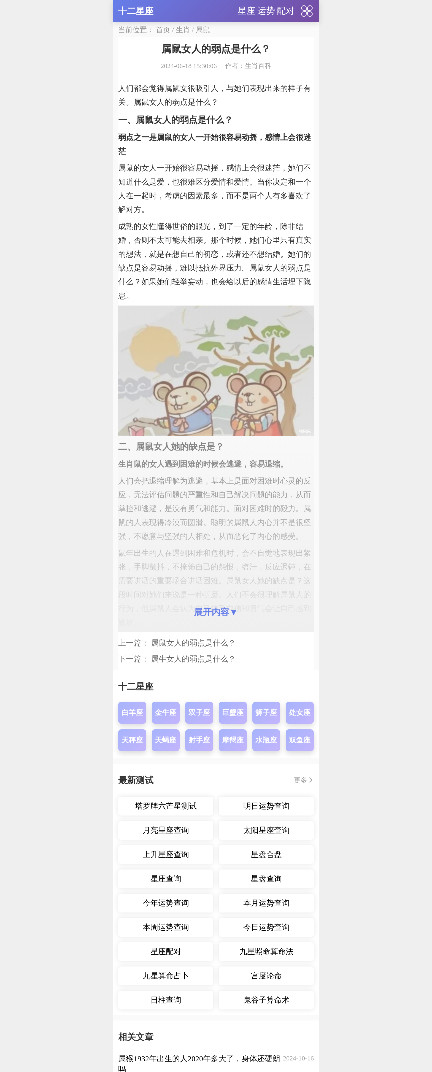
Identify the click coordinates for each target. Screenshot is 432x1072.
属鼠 (203, 30)
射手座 (199, 740)
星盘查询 (266, 878)
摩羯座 (233, 740)
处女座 (299, 713)
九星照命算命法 (266, 951)
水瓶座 (266, 740)
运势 (266, 11)
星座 (246, 11)
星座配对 (165, 951)
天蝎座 (165, 740)
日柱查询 (165, 1000)
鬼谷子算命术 (266, 1000)
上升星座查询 (166, 854)
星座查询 (165, 878)
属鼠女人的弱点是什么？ (193, 643)
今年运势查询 (166, 903)
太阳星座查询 (266, 830)
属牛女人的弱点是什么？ (193, 659)
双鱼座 (299, 740)
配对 (286, 11)
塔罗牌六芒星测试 (166, 806)
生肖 (183, 30)
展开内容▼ (216, 612)
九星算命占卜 (166, 975)
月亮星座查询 (166, 830)
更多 (300, 780)
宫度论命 (266, 975)
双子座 (199, 713)
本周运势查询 (166, 927)
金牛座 (165, 713)
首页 (163, 30)
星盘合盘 (266, 854)
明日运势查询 (266, 806)
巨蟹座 (233, 713)
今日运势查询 (266, 927)
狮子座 (266, 713)
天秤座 (132, 740)
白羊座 (132, 713)
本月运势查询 (266, 903)
